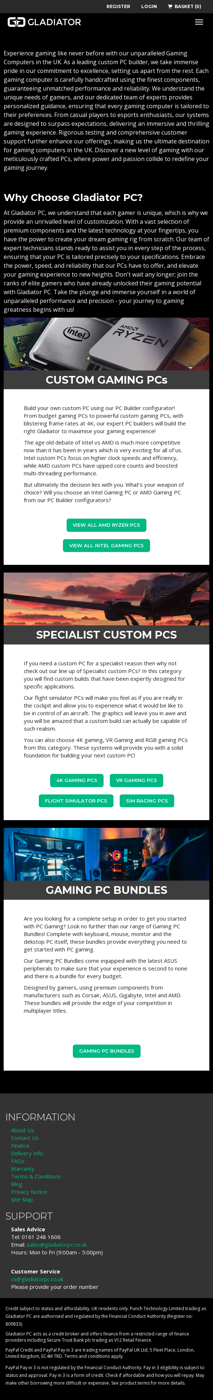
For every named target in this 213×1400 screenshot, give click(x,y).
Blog (16, 1184)
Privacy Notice (29, 1191)
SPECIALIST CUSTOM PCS (106, 634)
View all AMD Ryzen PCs (106, 525)
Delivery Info (27, 1153)
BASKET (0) (184, 6)
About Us (22, 1130)
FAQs (18, 1161)
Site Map (22, 1199)
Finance (20, 1145)
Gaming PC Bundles (106, 1051)
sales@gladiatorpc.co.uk (57, 1244)
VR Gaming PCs (136, 780)
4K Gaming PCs (76, 780)
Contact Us (25, 1137)
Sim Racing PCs (147, 801)
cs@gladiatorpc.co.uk (37, 1279)
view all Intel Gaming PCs (106, 545)
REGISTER (118, 6)
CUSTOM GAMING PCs (107, 379)
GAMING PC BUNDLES (106, 890)
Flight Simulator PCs (76, 801)
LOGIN (149, 6)
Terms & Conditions (36, 1176)
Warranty (22, 1168)
